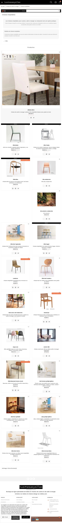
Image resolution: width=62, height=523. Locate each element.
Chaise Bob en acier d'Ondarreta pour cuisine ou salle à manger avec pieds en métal (15, 316)
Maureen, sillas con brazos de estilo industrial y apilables (15, 385)
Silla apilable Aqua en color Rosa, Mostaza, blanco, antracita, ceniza (15, 350)
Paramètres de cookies (37, 505)
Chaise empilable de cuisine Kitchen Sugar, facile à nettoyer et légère (46, 247)
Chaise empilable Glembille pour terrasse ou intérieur (15, 282)
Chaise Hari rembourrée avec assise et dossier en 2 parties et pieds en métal (15, 247)
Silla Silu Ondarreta (46, 181)
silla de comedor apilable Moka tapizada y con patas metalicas (15, 148)
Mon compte (34, 501)
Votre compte (35, 498)
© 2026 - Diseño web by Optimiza (31, 519)
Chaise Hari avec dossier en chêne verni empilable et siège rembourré (15, 455)
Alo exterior (46, 213)
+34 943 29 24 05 (53, 510)
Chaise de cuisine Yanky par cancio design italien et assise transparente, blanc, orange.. (46, 148)
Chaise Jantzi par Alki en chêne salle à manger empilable (46, 350)
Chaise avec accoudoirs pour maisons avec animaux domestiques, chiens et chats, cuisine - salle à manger (46, 386)
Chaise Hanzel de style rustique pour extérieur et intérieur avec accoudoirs (46, 316)
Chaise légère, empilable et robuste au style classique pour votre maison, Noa (15, 420)
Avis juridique (19, 501)
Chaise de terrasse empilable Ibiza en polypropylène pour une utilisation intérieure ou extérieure (46, 456)
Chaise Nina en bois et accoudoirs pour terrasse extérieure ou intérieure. (15, 182)
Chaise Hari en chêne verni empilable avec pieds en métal (46, 282)
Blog (33, 503)
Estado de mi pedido (5, 501)
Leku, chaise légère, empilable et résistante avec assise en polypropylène (46, 420)
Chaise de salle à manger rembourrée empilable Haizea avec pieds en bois (31, 112)
